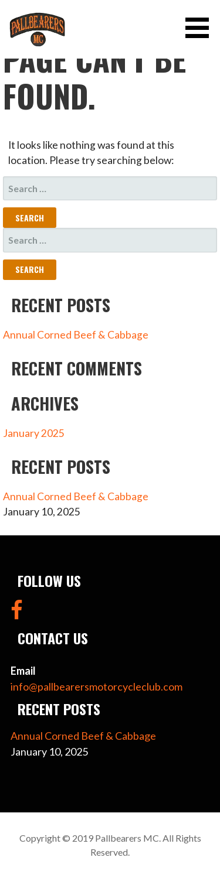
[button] (201, 28)
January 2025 (34, 433)
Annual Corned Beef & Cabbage (75, 335)
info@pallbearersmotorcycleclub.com (96, 686)
